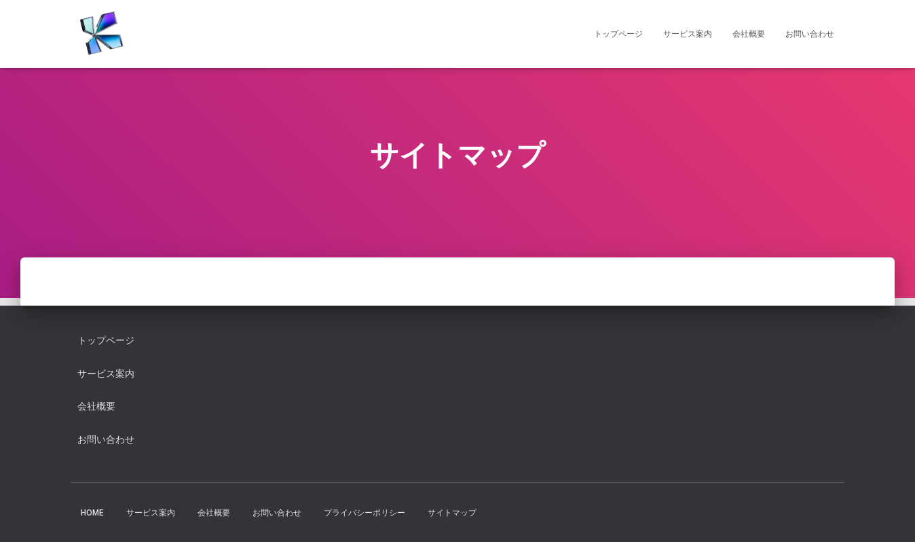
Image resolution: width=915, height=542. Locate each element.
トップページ (618, 34)
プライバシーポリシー (364, 513)
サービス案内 (687, 34)
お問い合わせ (809, 34)
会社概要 (748, 34)
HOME (92, 513)
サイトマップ (452, 513)
